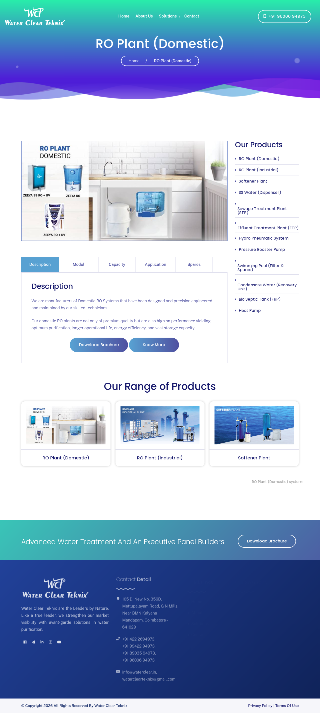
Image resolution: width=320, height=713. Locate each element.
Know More (154, 345)
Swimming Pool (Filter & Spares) (261, 268)
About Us (144, 16)
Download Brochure (99, 345)
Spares (194, 264)
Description (40, 264)
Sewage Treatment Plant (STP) (262, 211)
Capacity (117, 264)
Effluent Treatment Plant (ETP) (268, 228)
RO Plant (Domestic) (259, 159)
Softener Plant (253, 181)
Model (78, 264)
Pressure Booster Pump (262, 249)
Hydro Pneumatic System (263, 238)
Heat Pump (250, 310)
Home (124, 16)
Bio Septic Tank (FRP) (260, 299)
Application (155, 264)
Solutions (168, 16)
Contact (191, 16)
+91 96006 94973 (285, 16)
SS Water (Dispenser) (260, 192)
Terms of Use (287, 705)
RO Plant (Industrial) (258, 170)
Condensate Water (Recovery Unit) (267, 287)
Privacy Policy (260, 705)
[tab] (40, 264)
